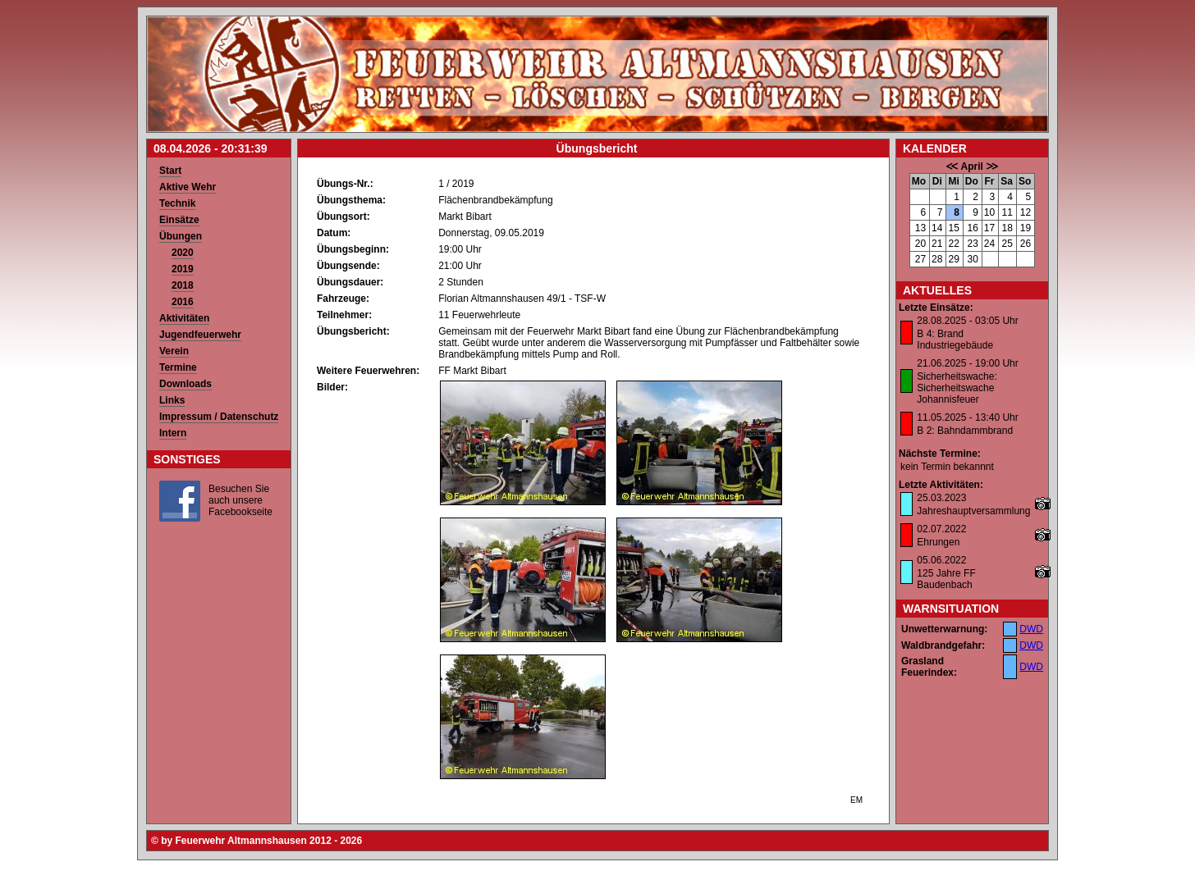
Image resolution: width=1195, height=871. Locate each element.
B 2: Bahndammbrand (965, 430)
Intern (172, 433)
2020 (183, 252)
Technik (177, 203)
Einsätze (179, 220)
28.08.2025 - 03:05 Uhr (967, 320)
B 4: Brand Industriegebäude (955, 339)
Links (172, 400)
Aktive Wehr (187, 187)
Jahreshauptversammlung (973, 511)
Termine (178, 367)
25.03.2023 (941, 498)
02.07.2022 (941, 529)
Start (170, 170)
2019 (183, 269)
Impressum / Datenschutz (218, 416)
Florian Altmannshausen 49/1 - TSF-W (522, 298)
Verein (174, 351)
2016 (183, 302)
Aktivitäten (184, 318)
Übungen (180, 236)
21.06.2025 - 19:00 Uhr (967, 363)
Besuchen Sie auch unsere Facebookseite (240, 500)
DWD (1031, 629)
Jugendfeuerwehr (200, 334)
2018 (183, 285)
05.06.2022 (941, 560)
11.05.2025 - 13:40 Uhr (967, 417)
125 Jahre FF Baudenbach (946, 579)
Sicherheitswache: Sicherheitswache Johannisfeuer (956, 388)
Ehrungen (938, 542)
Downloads (185, 384)
